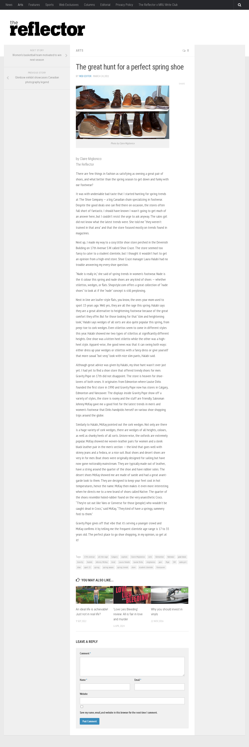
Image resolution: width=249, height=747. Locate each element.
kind (113, 562)
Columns (89, 5)
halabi (89, 562)
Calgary (114, 556)
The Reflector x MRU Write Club (158, 5)
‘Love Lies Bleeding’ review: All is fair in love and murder (128, 614)
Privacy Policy (124, 5)
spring (96, 567)
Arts (20, 5)
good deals (182, 556)
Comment (85, 653)
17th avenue (89, 556)
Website (84, 694)
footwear (170, 556)
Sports (49, 5)
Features (34, 5)
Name (83, 680)
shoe (79, 567)
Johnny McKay (102, 562)
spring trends (122, 567)
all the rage (103, 556)
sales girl (182, 562)
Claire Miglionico (138, 556)
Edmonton (159, 556)
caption (124, 556)
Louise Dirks (138, 562)
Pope (167, 562)
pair (160, 562)
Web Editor (85, 76)
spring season (108, 567)
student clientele (146, 567)
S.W (174, 562)
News (9, 5)
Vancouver (160, 567)
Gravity (80, 562)
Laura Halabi (124, 562)
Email (137, 680)
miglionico (150, 562)
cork (150, 556)
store (133, 567)
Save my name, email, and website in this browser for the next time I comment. (118, 712)
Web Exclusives (69, 5)
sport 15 (87, 567)
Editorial (105, 5)
